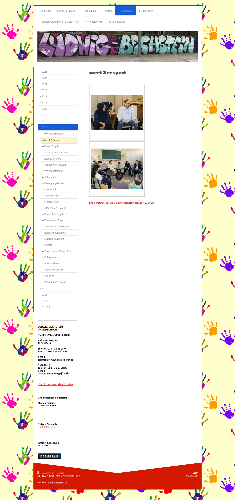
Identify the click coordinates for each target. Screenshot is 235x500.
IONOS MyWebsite (57, 482)
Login (195, 472)
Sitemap (60, 473)
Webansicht (192, 476)
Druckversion (46, 473)
